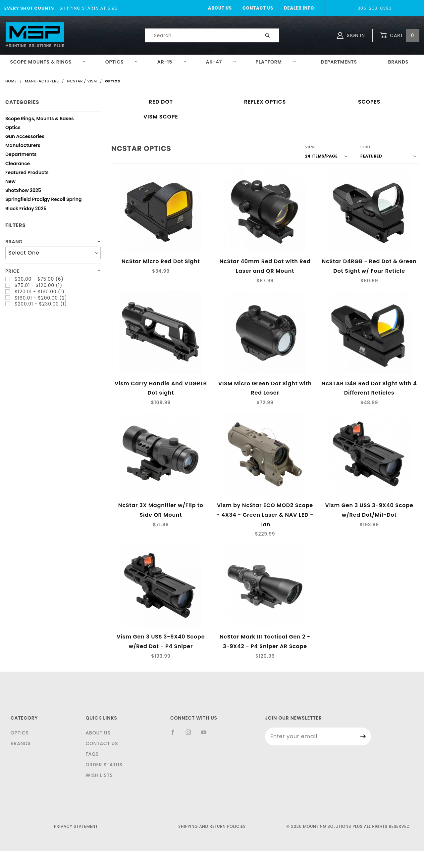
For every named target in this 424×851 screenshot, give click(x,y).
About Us (220, 8)
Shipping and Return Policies (212, 826)
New (10, 182)
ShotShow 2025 (23, 191)
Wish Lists (99, 775)
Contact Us (257, 8)
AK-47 (221, 62)
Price (12, 271)
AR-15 (171, 62)
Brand (14, 242)
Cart (399, 35)
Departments (339, 62)
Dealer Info (299, 8)
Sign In (351, 35)
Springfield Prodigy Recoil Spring (43, 200)
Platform (276, 62)
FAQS (92, 754)
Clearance (17, 164)
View (310, 147)
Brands (398, 62)
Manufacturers (22, 146)
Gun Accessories (24, 137)
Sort (365, 147)
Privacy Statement (76, 826)
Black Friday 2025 (25, 209)
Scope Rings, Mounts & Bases (39, 119)
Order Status (103, 764)
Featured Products (27, 173)
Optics (121, 62)
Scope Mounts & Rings (48, 62)
